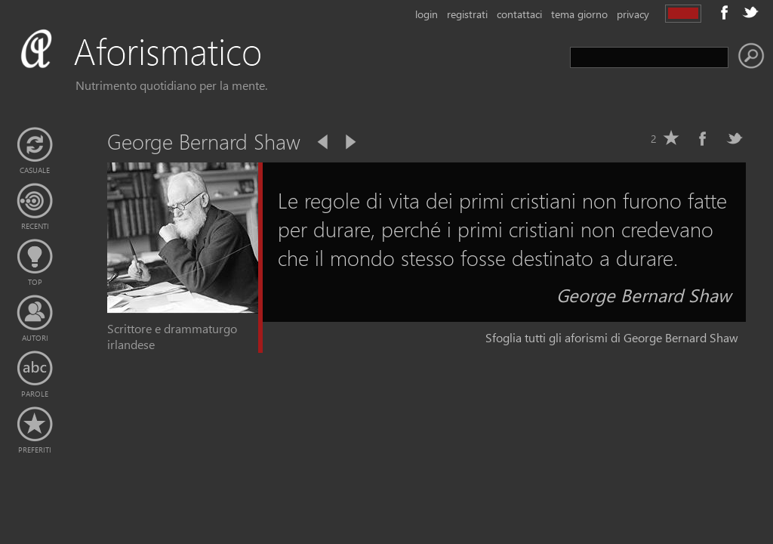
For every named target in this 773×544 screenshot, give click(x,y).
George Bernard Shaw (643, 295)
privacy (633, 14)
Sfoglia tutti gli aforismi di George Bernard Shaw (611, 337)
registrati (467, 14)
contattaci (519, 14)
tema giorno (579, 14)
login (426, 14)
